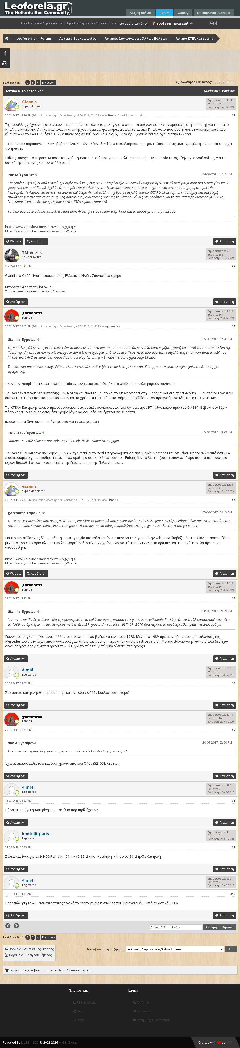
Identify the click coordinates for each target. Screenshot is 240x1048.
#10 (232, 894)
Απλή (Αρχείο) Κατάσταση (151, 1020)
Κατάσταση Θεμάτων (219, 90)
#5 (233, 598)
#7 (233, 730)
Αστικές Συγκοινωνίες (77, 38)
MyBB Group (68, 1042)
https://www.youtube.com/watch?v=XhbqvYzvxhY (41, 231)
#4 (233, 500)
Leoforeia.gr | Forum (33, 38)
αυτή (188, 124)
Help (78, 1011)
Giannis (111, 115)
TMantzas (32, 252)
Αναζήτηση (142, 1002)
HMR (229, 1042)
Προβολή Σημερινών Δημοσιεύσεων (91, 23)
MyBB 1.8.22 (29, 1042)
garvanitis (112, 326)
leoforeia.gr (142, 1011)
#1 (233, 115)
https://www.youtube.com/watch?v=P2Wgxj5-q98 (40, 226)
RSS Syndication (85, 1002)
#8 (233, 800)
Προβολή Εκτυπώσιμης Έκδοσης (31, 949)
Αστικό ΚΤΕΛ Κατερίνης (195, 38)
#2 (233, 266)
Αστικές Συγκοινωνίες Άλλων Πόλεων (136, 38)
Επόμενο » (48, 82)
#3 (233, 326)
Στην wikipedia (158, 538)
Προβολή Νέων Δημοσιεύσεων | (43, 23)
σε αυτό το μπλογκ (101, 124)
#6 (233, 683)
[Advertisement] (120, 61)
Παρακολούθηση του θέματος (30, 955)
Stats (78, 1020)
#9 (233, 847)
